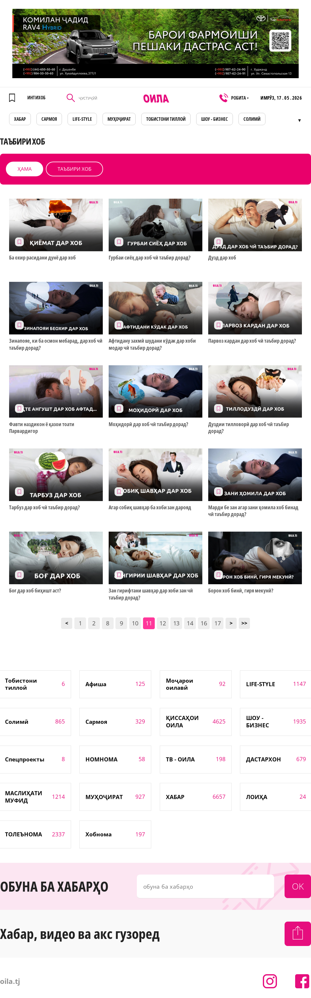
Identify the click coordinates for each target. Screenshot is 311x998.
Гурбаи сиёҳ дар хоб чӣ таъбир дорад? (150, 257)
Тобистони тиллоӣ (166, 119)
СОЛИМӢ (251, 119)
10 (135, 623)
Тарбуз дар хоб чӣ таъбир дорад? (44, 507)
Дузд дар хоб (222, 257)
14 (190, 623)
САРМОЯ (49, 119)
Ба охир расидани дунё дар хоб (42, 257)
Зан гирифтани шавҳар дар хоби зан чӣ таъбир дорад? (151, 594)
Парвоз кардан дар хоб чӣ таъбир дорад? (252, 340)
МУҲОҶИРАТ (119, 119)
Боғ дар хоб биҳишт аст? (35, 590)
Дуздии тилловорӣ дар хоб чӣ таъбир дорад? (248, 427)
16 (204, 623)
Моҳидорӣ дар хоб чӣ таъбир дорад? (148, 424)
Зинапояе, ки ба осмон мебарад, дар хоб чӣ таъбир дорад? (55, 344)
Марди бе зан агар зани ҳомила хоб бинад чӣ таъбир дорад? (253, 511)
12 (162, 623)
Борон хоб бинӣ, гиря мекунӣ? (240, 590)
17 (217, 623)
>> (244, 623)
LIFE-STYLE (82, 119)
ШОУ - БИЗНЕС (214, 119)
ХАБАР (20, 119)
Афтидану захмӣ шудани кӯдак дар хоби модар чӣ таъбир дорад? (152, 344)
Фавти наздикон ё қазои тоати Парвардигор (41, 427)
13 (176, 623)
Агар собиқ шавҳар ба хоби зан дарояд (150, 507)
